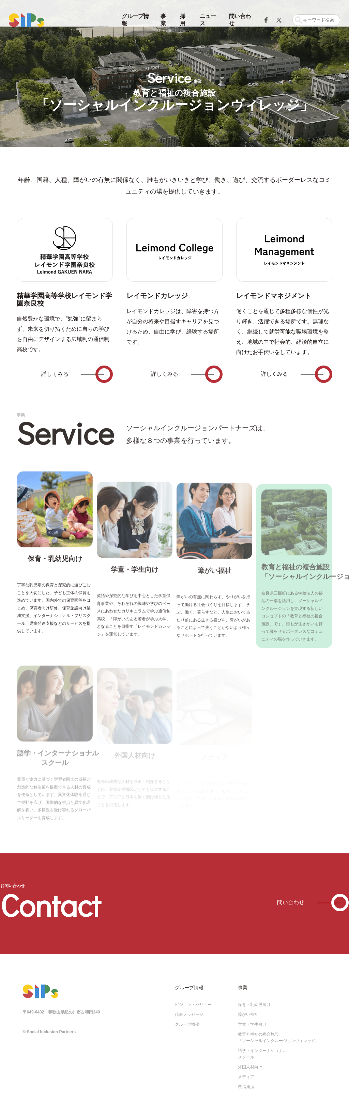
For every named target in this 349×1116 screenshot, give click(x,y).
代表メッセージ (189, 1010)
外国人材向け (250, 1062)
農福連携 (246, 1082)
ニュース (208, 19)
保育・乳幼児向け (254, 1000)
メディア (246, 1072)
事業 (163, 19)
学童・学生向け (252, 1020)
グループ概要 (187, 1020)
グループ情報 (135, 19)
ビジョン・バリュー (193, 1000)
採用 (182, 19)
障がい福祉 (248, 1010)
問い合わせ (240, 19)
